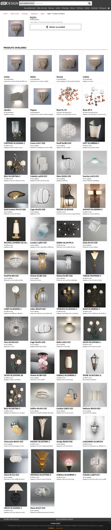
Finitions (79, 8)
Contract (94, 8)
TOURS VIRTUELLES (11, 519)
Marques (102, 8)
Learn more (59, 528)
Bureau (51, 8)
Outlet (87, 8)
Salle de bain (42, 8)
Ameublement (29, 8)
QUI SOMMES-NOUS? (64, 519)
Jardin (58, 8)
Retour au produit (55, 27)
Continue (51, 528)
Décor (72, 8)
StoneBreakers (35, 19)
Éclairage (65, 8)
